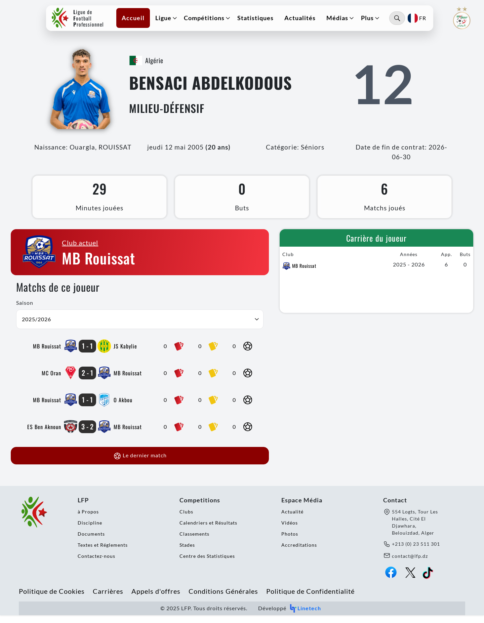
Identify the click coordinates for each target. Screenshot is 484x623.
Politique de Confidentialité (310, 599)
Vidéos (289, 530)
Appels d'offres (155, 599)
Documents (91, 541)
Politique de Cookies (52, 599)
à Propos (88, 519)
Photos (289, 541)
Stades (187, 552)
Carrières (108, 599)
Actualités (303, 19)
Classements (194, 541)
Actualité (292, 519)
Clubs (186, 519)
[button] (167, 20)
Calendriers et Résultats (208, 530)
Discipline (90, 530)
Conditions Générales (223, 599)
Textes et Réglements (103, 552)
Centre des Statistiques (207, 564)
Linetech (305, 616)
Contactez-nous (96, 564)
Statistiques (258, 19)
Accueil (136, 19)
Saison (24, 310)
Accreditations (299, 552)
